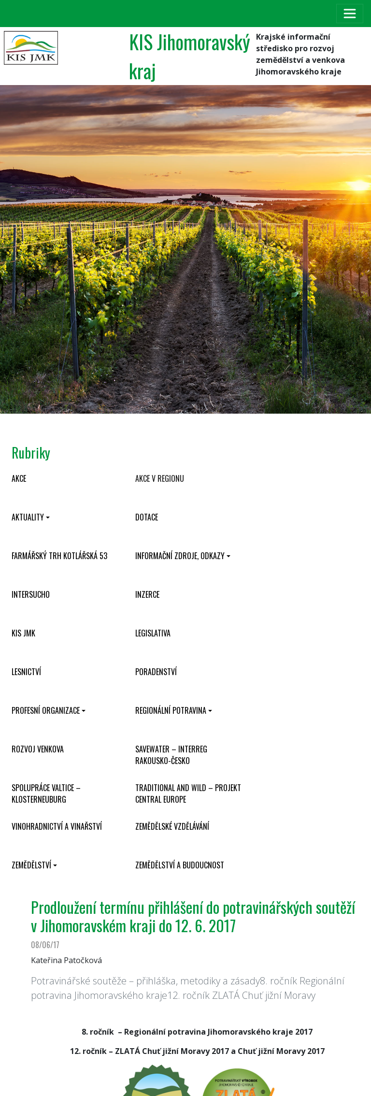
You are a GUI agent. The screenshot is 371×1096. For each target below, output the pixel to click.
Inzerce (147, 594)
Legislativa (153, 633)
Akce (19, 478)
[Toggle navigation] (349, 13)
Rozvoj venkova (38, 749)
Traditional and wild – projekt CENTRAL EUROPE (188, 793)
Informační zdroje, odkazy (180, 556)
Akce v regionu (159, 478)
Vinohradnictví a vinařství (57, 826)
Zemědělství (31, 865)
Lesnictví (26, 672)
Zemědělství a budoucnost (179, 865)
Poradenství (156, 672)
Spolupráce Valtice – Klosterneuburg (46, 793)
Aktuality (28, 517)
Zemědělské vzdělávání (172, 826)
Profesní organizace (46, 710)
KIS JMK (23, 633)
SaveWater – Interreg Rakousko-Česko (171, 754)
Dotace (146, 517)
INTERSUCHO (31, 594)
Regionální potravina (170, 710)
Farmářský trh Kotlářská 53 (59, 556)
